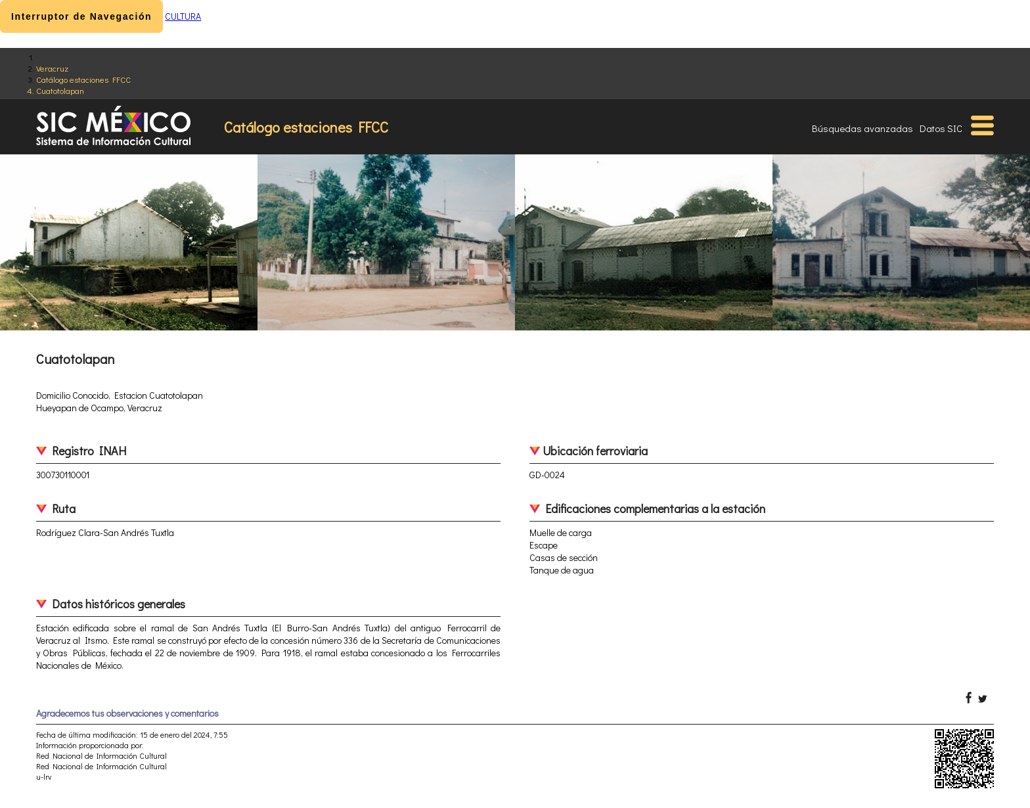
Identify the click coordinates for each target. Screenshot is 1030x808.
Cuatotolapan (60, 90)
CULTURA (183, 16)
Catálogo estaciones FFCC (83, 79)
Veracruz (52, 68)
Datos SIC (941, 128)
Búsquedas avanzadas (862, 128)
